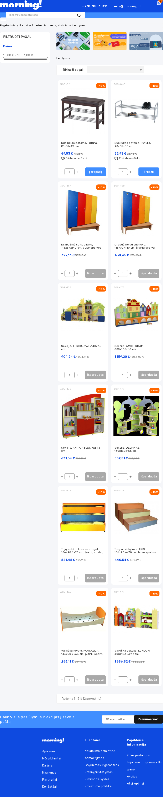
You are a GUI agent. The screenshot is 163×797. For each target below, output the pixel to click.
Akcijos (132, 777)
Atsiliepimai (135, 784)
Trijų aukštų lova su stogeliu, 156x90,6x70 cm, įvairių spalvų (82, 551)
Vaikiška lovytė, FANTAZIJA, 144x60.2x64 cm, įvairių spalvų (82, 653)
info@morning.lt (127, 6)
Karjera (47, 766)
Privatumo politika (98, 787)
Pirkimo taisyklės (97, 780)
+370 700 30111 (94, 6)
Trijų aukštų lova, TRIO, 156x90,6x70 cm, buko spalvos (135, 551)
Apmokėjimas (94, 758)
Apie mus (49, 752)
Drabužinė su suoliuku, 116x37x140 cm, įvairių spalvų (134, 245)
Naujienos (49, 773)
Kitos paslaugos (138, 756)
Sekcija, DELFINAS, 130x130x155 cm (127, 449)
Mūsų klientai (51, 759)
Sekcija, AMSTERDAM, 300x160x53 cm (129, 347)
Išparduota (95, 273)
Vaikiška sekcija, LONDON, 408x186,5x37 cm (132, 653)
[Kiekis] (70, 171)
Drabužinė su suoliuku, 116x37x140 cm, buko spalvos (81, 245)
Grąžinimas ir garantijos (102, 766)
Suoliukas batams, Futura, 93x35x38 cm (132, 143)
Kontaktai (49, 787)
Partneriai (49, 780)
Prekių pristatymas (99, 773)
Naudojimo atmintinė (100, 751)
